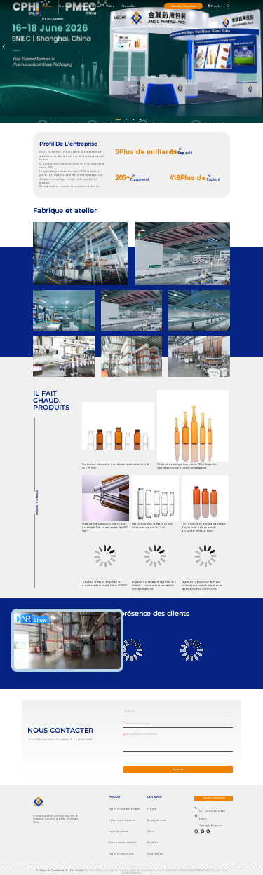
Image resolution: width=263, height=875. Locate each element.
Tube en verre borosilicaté (123, 842)
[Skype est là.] (202, 831)
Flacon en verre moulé (121, 854)
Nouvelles (128, 6)
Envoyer (178, 769)
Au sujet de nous (88, 6)
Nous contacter (53, 18)
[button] (118, 119)
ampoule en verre (118, 831)
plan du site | (77, 870)
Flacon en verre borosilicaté (124, 809)
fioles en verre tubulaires (122, 820)
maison (47, 6)
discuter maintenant (184, 6)
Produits (151, 809)
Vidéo (110, 6)
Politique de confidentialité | (52, 870)
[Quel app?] (196, 831)
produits (65, 6)
